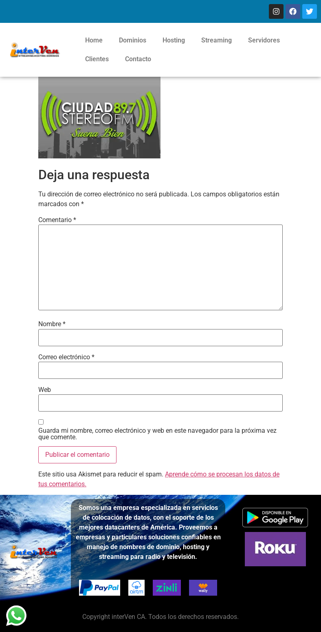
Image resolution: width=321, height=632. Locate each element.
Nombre (52, 324)
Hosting (174, 40)
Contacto (138, 59)
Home (94, 40)
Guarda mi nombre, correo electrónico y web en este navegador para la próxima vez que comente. (157, 434)
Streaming (216, 40)
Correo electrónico (66, 357)
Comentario (57, 220)
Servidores (264, 40)
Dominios (132, 40)
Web (44, 390)
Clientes (97, 59)
